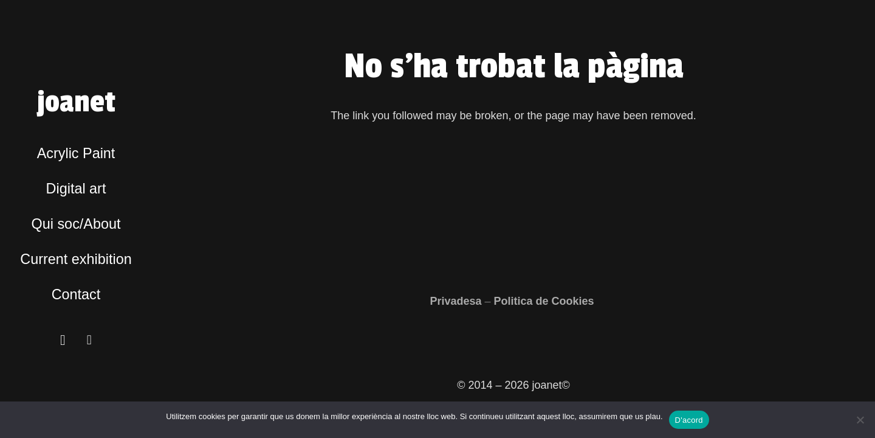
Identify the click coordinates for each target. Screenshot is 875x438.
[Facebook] (89, 340)
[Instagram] (63, 340)
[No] (860, 420)
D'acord (689, 420)
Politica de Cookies (545, 301)
